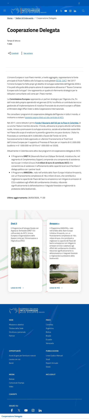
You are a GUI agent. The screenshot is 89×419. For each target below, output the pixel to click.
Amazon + (54, 223)
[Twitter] (60, 10)
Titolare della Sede (16, 328)
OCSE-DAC (61, 80)
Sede (11, 320)
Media (11, 374)
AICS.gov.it (50, 374)
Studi (48, 359)
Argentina (50, 328)
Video (11, 386)
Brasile (48, 335)
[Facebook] (55, 10)
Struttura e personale (17, 332)
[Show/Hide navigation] (4, 10)
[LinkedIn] (74, 10)
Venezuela (50, 343)
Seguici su (13, 405)
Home (10, 18)
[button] (8, 3)
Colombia (49, 324)
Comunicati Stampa (16, 383)
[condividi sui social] (13, 53)
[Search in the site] (83, 10)
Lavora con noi (14, 359)
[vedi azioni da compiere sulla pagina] (26, 53)
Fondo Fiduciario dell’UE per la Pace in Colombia (56, 122)
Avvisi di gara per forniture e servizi (22, 355)
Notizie (11, 379)
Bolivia (48, 332)
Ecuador (49, 339)
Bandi (11, 363)
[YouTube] (64, 10)
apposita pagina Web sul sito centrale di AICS (44, 117)
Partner (12, 335)
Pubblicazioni (52, 351)
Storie (48, 366)
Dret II (14, 223)
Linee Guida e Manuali (54, 355)
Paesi (48, 320)
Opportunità (15, 351)
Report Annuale (52, 363)
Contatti (13, 394)
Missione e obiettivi (16, 324)
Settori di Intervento (24, 18)
